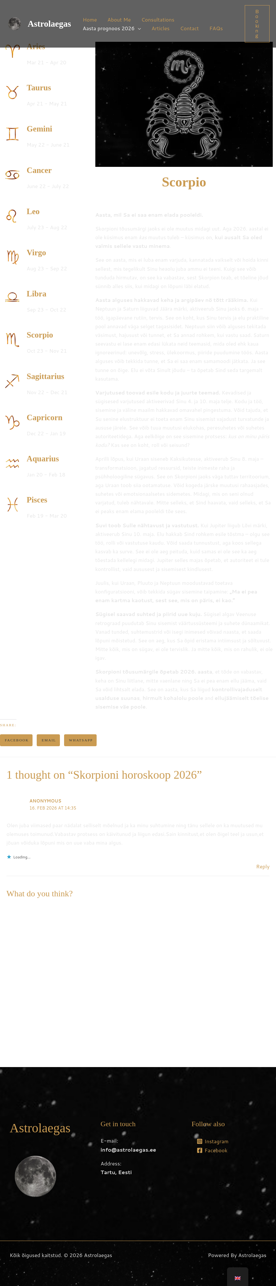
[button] (257, 23)
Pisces (37, 499)
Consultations (157, 19)
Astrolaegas (49, 24)
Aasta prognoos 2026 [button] (109, 28)
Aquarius (43, 458)
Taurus (39, 87)
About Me (118, 19)
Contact (189, 28)
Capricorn (44, 417)
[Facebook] (212, 1150)
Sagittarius (45, 376)
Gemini (39, 128)
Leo (33, 211)
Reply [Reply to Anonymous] (263, 866)
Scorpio (40, 335)
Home (90, 19)
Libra (36, 293)
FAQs (215, 28)
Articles (160, 28)
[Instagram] (213, 1141)
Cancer (39, 170)
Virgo (36, 252)
